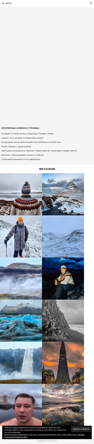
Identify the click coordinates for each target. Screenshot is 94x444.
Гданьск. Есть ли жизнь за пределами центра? (22, 138)
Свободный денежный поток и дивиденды (20, 159)
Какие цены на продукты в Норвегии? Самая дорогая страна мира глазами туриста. (39, 151)
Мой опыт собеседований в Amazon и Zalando (22, 155)
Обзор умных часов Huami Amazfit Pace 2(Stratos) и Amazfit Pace (31, 142)
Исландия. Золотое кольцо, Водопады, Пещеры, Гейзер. (27, 133)
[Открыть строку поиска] (91, 3)
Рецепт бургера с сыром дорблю (16, 146)
